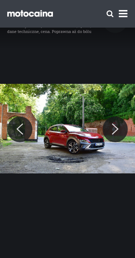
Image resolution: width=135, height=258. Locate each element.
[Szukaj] (110, 13)
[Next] (115, 129)
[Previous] (19, 129)
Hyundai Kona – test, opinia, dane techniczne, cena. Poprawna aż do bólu (49, 28)
